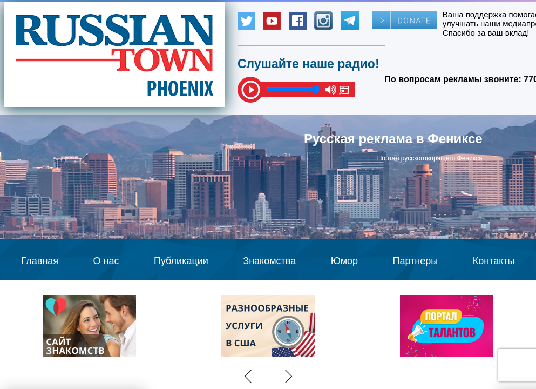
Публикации (181, 261)
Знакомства (269, 261)
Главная (40, 261)
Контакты (494, 261)
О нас (106, 261)
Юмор (344, 261)
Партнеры (415, 261)
